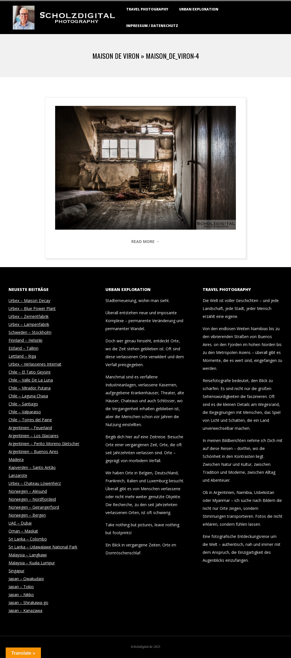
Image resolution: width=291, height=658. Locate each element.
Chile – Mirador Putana (30, 388)
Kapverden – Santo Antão (32, 467)
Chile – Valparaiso (25, 411)
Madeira (16, 459)
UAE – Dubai (20, 523)
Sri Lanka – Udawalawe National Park (43, 547)
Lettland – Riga (22, 356)
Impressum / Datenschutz (152, 25)
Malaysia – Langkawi (28, 555)
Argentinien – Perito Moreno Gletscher (44, 443)
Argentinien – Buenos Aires (33, 451)
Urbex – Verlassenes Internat (35, 364)
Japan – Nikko (21, 594)
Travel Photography (147, 9)
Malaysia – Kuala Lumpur (32, 562)
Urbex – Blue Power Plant (32, 308)
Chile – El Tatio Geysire (30, 372)
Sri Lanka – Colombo (28, 539)
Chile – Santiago (23, 403)
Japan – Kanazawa (25, 610)
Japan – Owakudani (26, 578)
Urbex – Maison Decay (29, 300)
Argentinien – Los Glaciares (34, 435)
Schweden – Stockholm (30, 332)
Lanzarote (18, 475)
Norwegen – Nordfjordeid (32, 499)
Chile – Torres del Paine (30, 419)
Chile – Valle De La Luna (31, 380)
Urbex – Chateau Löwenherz (35, 483)
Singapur (16, 570)
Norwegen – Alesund (28, 491)
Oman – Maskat (23, 531)
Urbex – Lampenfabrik (29, 324)
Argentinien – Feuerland (30, 427)
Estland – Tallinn (23, 348)
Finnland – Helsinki (25, 340)
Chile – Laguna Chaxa (28, 396)
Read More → (145, 241)
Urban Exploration (198, 9)
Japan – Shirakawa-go (28, 602)
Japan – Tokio (21, 586)
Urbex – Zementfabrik (29, 316)
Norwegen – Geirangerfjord (34, 507)
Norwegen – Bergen (27, 515)
